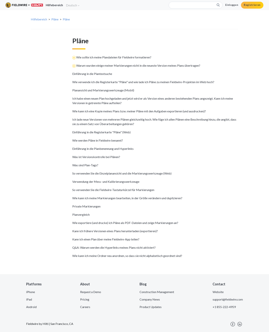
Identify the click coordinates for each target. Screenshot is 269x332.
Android (31, 307)
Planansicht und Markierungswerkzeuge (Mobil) (103, 90)
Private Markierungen (86, 206)
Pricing (84, 299)
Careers (85, 307)
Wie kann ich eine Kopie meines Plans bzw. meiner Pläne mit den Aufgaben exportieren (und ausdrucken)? (139, 111)
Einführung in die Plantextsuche (92, 73)
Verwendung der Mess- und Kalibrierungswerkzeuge (105, 181)
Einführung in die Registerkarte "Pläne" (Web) (101, 132)
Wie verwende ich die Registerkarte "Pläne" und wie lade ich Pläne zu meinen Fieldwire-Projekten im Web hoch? (143, 82)
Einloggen (231, 4)
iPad (29, 299)
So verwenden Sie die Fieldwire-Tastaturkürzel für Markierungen (113, 190)
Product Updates (151, 307)
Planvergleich (81, 214)
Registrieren (252, 4)
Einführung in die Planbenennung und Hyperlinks (103, 148)
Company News (150, 299)
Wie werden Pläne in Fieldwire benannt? (97, 140)
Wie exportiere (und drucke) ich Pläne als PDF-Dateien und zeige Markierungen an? (125, 223)
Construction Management (157, 292)
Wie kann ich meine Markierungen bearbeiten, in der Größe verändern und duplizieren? (127, 198)
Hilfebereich (39, 19)
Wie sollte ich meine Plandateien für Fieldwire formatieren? (113, 57)
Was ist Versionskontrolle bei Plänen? (96, 157)
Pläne (54, 19)
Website (218, 292)
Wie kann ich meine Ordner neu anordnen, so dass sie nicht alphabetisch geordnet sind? (127, 255)
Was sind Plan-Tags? (85, 165)
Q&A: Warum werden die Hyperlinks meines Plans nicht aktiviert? (114, 247)
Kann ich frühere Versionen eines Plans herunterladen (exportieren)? (115, 231)
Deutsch (73, 5)
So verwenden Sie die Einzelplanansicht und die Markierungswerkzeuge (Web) (121, 173)
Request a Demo (90, 292)
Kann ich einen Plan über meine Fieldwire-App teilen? (105, 239)
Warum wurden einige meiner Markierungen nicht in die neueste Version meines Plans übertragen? (138, 65)
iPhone (30, 292)
